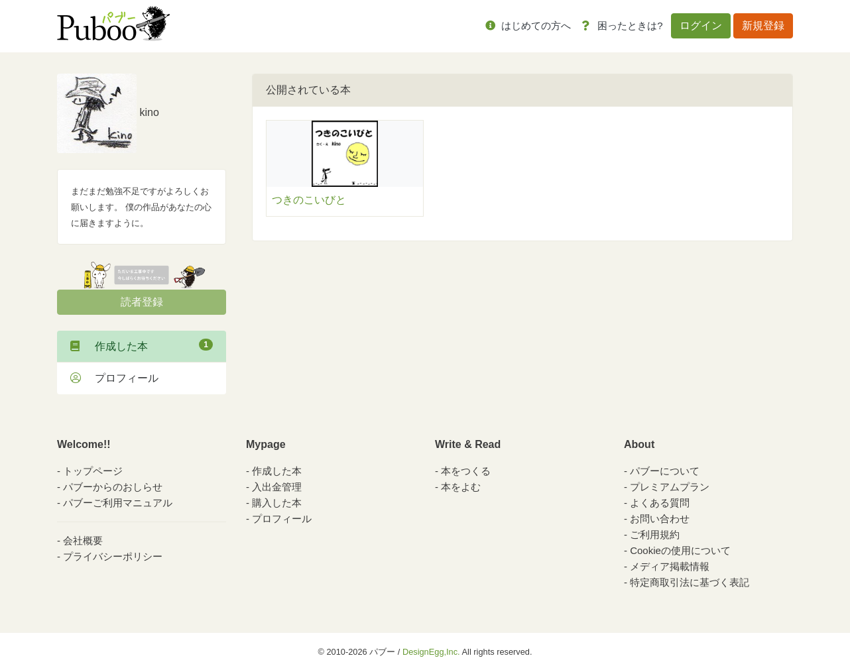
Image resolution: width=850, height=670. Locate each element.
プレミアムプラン (669, 486)
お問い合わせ (660, 518)
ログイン (701, 25)
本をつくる (466, 470)
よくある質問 (660, 502)
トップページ (93, 470)
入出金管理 (277, 486)
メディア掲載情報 (669, 566)
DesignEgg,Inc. (431, 652)
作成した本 (141, 345)
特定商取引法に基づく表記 (689, 582)
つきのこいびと (309, 199)
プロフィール (114, 378)
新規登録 (763, 25)
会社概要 (83, 540)
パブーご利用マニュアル (117, 502)
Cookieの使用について (680, 550)
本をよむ (461, 486)
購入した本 (277, 502)
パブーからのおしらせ (112, 486)
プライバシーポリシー (112, 556)
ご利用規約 (655, 534)
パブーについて (664, 470)
